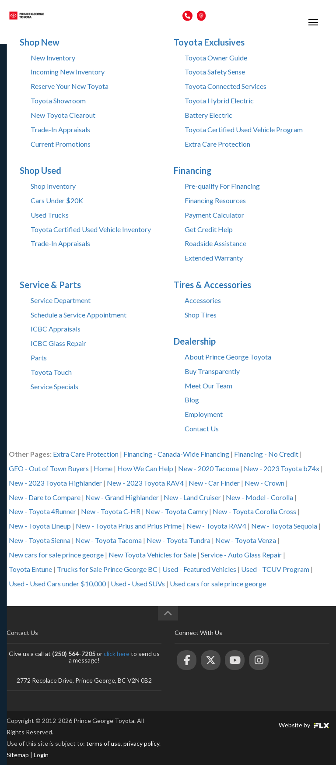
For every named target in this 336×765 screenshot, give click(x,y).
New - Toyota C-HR (110, 511)
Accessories (203, 300)
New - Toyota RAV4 (216, 526)
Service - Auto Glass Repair (241, 554)
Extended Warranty (214, 258)
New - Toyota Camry (176, 511)
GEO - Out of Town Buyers (49, 468)
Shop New (40, 42)
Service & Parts (50, 284)
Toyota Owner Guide (216, 57)
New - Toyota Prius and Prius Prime (129, 526)
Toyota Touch (51, 372)
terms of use (103, 743)
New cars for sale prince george (56, 554)
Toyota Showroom (58, 100)
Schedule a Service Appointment (78, 314)
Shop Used (40, 170)
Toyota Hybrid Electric (219, 100)
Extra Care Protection (217, 144)
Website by (304, 725)
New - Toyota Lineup (40, 526)
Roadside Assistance (215, 243)
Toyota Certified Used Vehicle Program (244, 129)
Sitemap (18, 754)
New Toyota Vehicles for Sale (152, 554)
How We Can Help (145, 468)
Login (41, 754)
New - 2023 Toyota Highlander (55, 483)
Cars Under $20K (57, 200)
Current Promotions (61, 144)
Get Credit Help (209, 229)
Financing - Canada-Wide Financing (176, 454)
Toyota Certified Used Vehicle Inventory (91, 229)
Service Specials (54, 386)
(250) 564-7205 (159, 15)
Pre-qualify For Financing (222, 186)
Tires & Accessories (212, 284)
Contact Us (202, 428)
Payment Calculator (214, 215)
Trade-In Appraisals (60, 129)
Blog (192, 399)
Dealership (195, 341)
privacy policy (141, 743)
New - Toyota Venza (245, 540)
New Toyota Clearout (63, 115)
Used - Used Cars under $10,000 (57, 583)
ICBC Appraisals (55, 328)
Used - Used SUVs (138, 583)
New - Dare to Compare (44, 497)
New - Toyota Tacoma (108, 540)
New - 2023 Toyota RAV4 (145, 483)
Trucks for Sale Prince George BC (107, 569)
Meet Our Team (208, 385)
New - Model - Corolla (259, 497)
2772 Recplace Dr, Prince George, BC (254, 15)
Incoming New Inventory (68, 71)
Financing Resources (215, 200)
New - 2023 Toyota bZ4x (281, 468)
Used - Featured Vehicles (199, 569)
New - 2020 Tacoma (208, 468)
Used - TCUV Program (275, 569)
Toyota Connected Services (225, 86)
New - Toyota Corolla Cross (254, 511)
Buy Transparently (212, 371)
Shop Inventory (53, 186)
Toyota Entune (30, 569)
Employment (204, 414)
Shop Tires (201, 314)
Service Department (61, 300)
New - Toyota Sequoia (284, 526)
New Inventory (53, 57)
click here (117, 653)
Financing (193, 170)
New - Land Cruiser (192, 497)
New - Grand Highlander (122, 497)
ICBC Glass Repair (58, 343)
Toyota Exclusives (209, 42)
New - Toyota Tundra (178, 540)
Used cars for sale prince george (218, 583)
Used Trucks (50, 215)
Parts (39, 357)
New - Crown (264, 483)
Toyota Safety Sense (215, 71)
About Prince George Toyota (228, 357)
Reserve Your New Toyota (69, 86)
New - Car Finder (214, 483)
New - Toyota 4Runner (42, 511)
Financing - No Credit (266, 454)
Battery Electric (208, 115)
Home (103, 468)
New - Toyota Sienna (39, 540)
